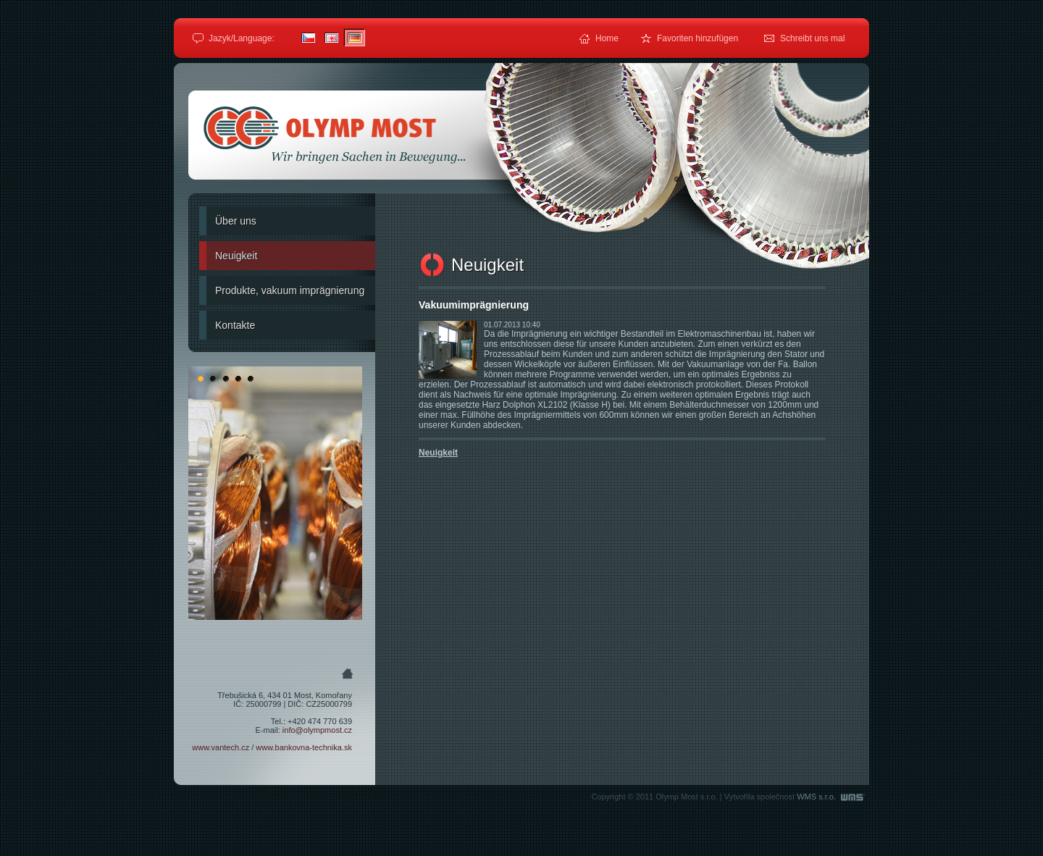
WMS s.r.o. (831, 796)
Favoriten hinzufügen (697, 38)
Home (607, 38)
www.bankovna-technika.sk (304, 747)
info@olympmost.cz (317, 730)
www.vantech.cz (220, 747)
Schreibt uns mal (812, 38)
